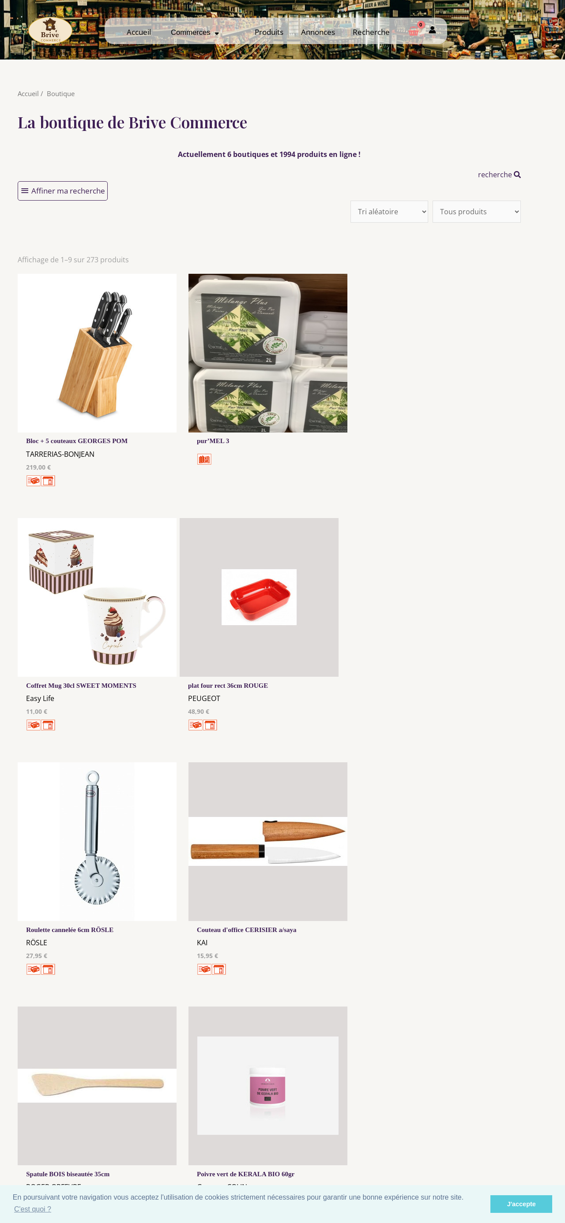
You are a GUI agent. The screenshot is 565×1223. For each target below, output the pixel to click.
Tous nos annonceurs (213, 1158)
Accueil (139, 32)
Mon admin (489, 1164)
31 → (282, 1026)
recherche (499, 174)
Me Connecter (351, 1148)
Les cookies (213, 1149)
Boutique (61, 93)
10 (235, 1026)
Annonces (318, 32)
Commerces (195, 32)
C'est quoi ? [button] (32, 1209)
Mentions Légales (213, 1141)
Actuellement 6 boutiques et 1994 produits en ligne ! (269, 154)
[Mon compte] (432, 31)
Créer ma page (489, 1156)
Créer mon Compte (352, 1156)
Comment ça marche (489, 1148)
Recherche (371, 32)
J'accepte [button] (521, 1204)
